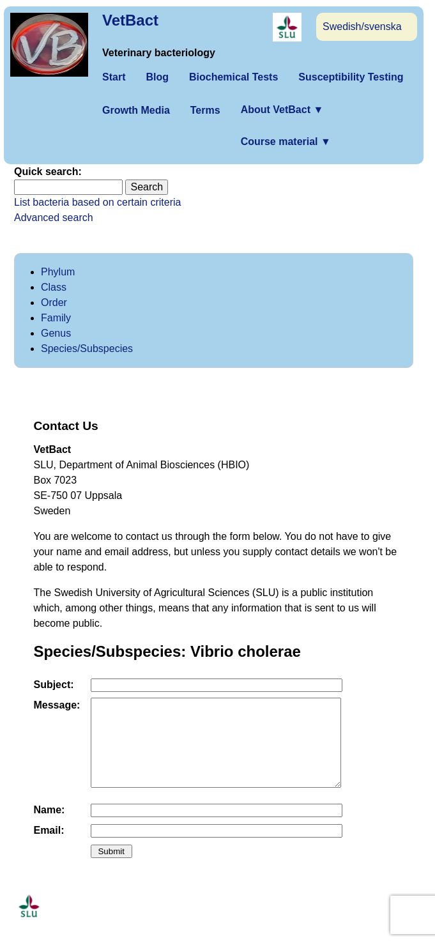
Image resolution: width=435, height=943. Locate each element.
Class (53, 287)
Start (113, 77)
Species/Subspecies (87, 348)
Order (54, 302)
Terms (205, 110)
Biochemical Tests (233, 77)
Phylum (58, 271)
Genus (56, 333)
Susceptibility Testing (350, 77)
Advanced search (53, 217)
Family (56, 317)
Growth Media (136, 110)
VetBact (130, 20)
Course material (286, 141)
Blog (157, 77)
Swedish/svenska (362, 26)
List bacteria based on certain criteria (97, 202)
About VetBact (282, 109)
